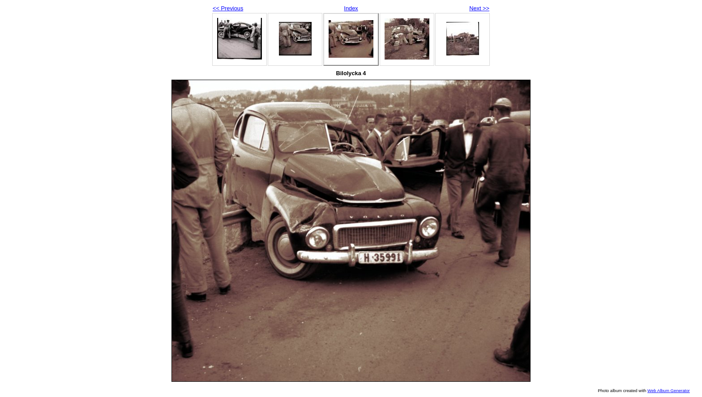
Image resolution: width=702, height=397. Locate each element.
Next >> (479, 8)
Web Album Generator (668, 390)
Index (351, 8)
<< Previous (228, 8)
